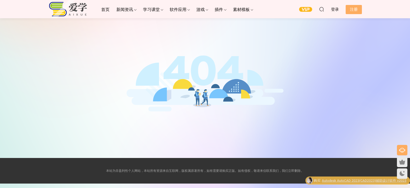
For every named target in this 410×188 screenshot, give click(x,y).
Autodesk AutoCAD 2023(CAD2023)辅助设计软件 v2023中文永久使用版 (364, 181)
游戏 (200, 9)
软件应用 (178, 9)
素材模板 (241, 9)
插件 (219, 9)
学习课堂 (151, 9)
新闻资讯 (124, 9)
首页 (105, 9)
